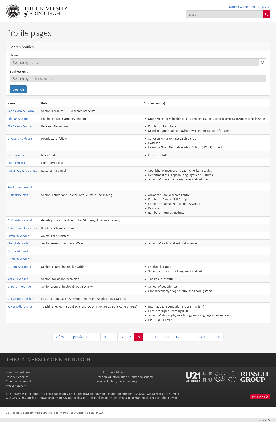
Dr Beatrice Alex (17, 195)
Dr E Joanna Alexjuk (20, 299)
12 (177, 336)
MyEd (265, 7)
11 (167, 336)
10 (157, 336)
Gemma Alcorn (17, 155)
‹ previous (79, 336)
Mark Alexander (17, 279)
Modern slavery (16, 385)
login (263, 420)
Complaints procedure (20, 381)
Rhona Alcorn (16, 163)
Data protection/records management (120, 381)
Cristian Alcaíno (17, 118)
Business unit (19, 71)
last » (216, 336)
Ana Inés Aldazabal (19, 187)
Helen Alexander (18, 259)
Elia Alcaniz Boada (19, 126)
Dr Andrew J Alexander (22, 228)
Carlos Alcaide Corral (21, 111)
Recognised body (100, 397)
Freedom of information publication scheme (125, 377)
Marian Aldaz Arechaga (22, 170)
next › (200, 336)
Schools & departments (244, 7)
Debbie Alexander (19, 251)
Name (14, 55)
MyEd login (260, 397)
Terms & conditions (18, 372)
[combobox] (224, 14)
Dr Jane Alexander (19, 267)
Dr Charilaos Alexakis (21, 220)
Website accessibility (109, 372)
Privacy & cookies (17, 377)
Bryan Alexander (18, 236)
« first (60, 336)
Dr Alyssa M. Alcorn (19, 138)
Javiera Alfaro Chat (19, 306)
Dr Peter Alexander (19, 286)
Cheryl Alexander (18, 243)
